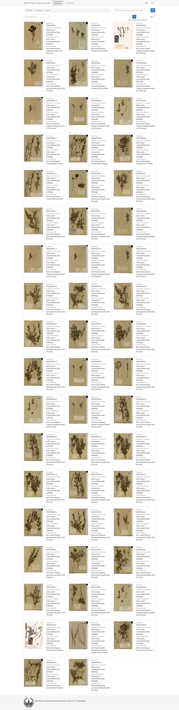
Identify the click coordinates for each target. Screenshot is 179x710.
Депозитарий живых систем (37, 3)
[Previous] (130, 17)
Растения (29, 10)
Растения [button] (58, 3)
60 (152, 17)
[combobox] (37, 17)
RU (146, 3)
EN (152, 3)
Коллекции (69, 3)
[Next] (138, 17)
